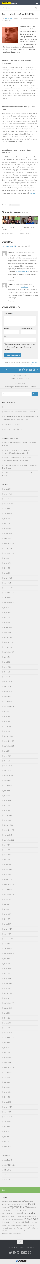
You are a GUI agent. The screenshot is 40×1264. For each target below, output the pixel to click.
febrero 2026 (8, 494)
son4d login (7, 465)
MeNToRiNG (7, 1170)
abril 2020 (7, 761)
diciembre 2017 (8, 879)
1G (10, 205)
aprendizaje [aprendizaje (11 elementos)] (14, 1201)
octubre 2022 (8, 647)
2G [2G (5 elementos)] (4, 1201)
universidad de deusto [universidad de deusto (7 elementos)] (8, 1234)
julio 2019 (7, 791)
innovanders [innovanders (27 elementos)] (9, 1219)
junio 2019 (7, 795)
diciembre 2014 (8, 1033)
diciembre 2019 (8, 776)
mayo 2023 (7, 613)
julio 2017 (7, 904)
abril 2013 (7, 1097)
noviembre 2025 (9, 509)
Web (5, 336)
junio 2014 (7, 1048)
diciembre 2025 (8, 504)
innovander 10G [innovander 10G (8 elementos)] (25, 1216)
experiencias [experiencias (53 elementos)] (15, 1210)
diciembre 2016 (8, 939)
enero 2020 (7, 771)
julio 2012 (7, 1127)
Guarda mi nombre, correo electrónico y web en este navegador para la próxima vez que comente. (20, 347)
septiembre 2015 (9, 1003)
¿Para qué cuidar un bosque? (13, 424)
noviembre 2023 (9, 593)
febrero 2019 (8, 815)
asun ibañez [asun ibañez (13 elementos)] (22, 1201)
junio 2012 (7, 1132)
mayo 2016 (7, 968)
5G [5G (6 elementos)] (7, 1201)
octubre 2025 (8, 514)
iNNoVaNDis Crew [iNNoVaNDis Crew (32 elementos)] (9, 1222)
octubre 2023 (8, 598)
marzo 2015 (7, 1023)
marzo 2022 (7, 677)
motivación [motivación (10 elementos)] (5, 1228)
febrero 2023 (8, 627)
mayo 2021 (7, 716)
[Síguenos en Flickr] (33, 369)
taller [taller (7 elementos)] (22, 1231)
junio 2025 (7, 519)
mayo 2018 (7, 855)
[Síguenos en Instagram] (37, 369)
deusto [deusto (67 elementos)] (31, 1203)
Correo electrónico (27, 328)
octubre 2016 (8, 949)
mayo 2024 (7, 563)
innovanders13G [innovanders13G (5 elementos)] (19, 1219)
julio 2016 (7, 959)
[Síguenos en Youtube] (30, 369)
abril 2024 (7, 568)
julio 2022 (7, 657)
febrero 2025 (8, 533)
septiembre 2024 (9, 553)
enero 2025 (7, 538)
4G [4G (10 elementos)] (6, 1201)
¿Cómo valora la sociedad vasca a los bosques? (19, 412)
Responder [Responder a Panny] (11, 301)
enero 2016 (7, 988)
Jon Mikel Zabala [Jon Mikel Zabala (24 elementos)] (25, 1222)
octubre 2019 (8, 786)
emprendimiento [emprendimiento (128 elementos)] (18, 1207)
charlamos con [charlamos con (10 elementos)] (6, 1204)
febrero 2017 (8, 929)
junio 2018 (7, 850)
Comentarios (9, 246)
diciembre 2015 (8, 993)
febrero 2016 (8, 983)
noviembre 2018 (9, 830)
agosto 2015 (8, 1008)
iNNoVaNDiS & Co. (9, 1165)
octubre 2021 (8, 702)
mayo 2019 (7, 800)
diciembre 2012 (8, 1117)
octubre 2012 (8, 1122)
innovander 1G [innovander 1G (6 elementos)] (5, 1216)
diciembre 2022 (8, 637)
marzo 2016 (7, 978)
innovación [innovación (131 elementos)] (8, 1213)
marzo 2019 (7, 810)
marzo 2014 (7, 1057)
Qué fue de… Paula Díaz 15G (13, 429)
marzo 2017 (7, 924)
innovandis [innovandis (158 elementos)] (31, 1219)
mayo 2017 (7, 914)
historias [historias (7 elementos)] (24, 1210)
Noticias (6, 1175)
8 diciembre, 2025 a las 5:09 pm (25, 252)
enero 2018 (7, 875)
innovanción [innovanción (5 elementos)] (18, 1213)
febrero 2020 (8, 766)
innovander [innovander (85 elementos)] (28, 1213)
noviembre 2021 (9, 697)
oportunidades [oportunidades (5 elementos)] (12, 1228)
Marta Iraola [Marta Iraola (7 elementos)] (19, 1225)
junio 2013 (7, 1087)
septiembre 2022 (9, 652)
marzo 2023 (7, 622)
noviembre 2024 (9, 543)
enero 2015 (7, 1028)
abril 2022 (7, 672)
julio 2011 (7, 1137)
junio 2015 (7, 1013)
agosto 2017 (8, 899)
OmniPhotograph (9, 443)
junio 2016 (7, 964)
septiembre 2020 (9, 746)
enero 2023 (7, 632)
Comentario (8, 314)
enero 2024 (7, 583)
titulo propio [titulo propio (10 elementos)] (28, 1231)
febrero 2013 (8, 1107)
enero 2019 (7, 820)
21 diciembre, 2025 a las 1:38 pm (23, 284)
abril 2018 (7, 860)
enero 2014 (7, 1062)
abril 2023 (7, 617)
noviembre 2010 (9, 1146)
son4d (6, 473)
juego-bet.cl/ (24, 287)
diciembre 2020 (8, 736)
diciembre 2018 (8, 825)
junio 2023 (7, 608)
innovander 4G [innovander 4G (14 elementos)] (15, 1216)
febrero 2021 (8, 726)
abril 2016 (7, 973)
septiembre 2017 (9, 894)
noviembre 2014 (9, 1038)
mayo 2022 (7, 667)
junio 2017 (7, 909)
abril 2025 (7, 524)
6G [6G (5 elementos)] (9, 1201)
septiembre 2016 (9, 954)
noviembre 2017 (9, 884)
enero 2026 (7, 499)
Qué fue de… (8, 1180)
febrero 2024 (8, 578)
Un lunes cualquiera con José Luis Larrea (17, 407)
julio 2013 (7, 1082)
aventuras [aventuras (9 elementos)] (30, 1201)
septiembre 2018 (9, 840)
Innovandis (8, 18)
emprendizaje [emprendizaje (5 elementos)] (32, 1207)
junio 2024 (7, 558)
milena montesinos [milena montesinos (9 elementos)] (28, 1225)
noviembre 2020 (9, 741)
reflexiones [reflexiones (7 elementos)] (12, 1231)
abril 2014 (7, 1053)
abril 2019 (7, 805)
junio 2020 (7, 751)
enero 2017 (7, 934)
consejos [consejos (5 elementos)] (25, 1204)
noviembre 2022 (9, 642)
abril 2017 (7, 919)
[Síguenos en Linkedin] (27, 369)
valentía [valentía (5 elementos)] (17, 1233)
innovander (16, 205)
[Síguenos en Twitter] (20, 369)
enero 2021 (7, 731)
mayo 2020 (7, 756)
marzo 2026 (7, 489)
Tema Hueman (29, 1248)
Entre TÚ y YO (8, 1160)
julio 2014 (7, 1043)
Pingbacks (24, 246)
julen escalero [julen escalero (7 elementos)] (11, 1225)
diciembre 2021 (8, 692)
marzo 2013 (7, 1102)
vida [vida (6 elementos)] (20, 1233)
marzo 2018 (7, 865)
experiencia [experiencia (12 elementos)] (5, 1210)
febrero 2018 (8, 870)
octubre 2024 (8, 548)
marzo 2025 (7, 528)
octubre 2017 (8, 889)
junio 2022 (7, 662)
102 (17, 218)
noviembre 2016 (9, 944)
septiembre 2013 (9, 1077)
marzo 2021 (7, 721)
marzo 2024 (7, 573)
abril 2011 (7, 1142)
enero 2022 (7, 687)
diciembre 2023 (8, 588)
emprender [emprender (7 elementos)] (5, 1207)
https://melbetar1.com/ (23, 271)
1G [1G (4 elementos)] (2, 1201)
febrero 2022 (8, 682)
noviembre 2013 (9, 1067)
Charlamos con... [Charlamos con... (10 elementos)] (17, 1204)
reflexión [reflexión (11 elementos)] (17, 1231)
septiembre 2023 (9, 603)
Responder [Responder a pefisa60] (11, 280)
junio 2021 (7, 711)
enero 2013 (7, 1112)
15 (36, 218)
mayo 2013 (7, 1092)
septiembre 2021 (9, 706)
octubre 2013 (8, 1072)
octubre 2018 (8, 835)
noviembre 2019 (9, 781)
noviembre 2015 (9, 998)
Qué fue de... (6, 8)
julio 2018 (7, 845)
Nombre (7, 328)
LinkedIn (32, 193)
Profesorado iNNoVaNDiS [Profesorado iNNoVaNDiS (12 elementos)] (25, 1228)
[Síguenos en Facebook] (23, 369)
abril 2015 (7, 1018)
